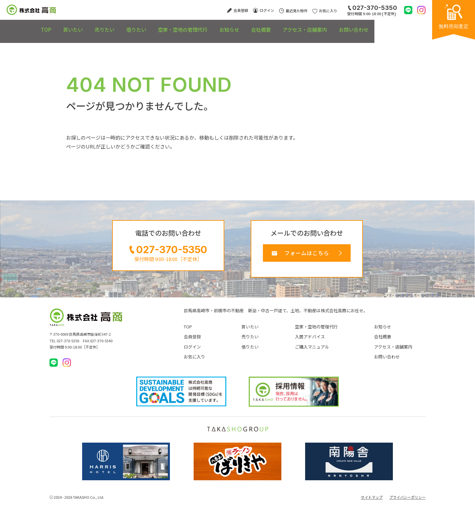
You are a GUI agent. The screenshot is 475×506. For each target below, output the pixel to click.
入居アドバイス (310, 340)
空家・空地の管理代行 (206, 26)
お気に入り (194, 360)
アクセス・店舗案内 (351, 26)
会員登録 (192, 340)
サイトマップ (372, 500)
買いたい (74, 26)
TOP (39, 26)
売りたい (113, 26)
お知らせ (260, 26)
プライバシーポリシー (407, 500)
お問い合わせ (408, 26)
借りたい (152, 26)
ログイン (192, 350)
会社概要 (300, 26)
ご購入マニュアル (312, 350)
